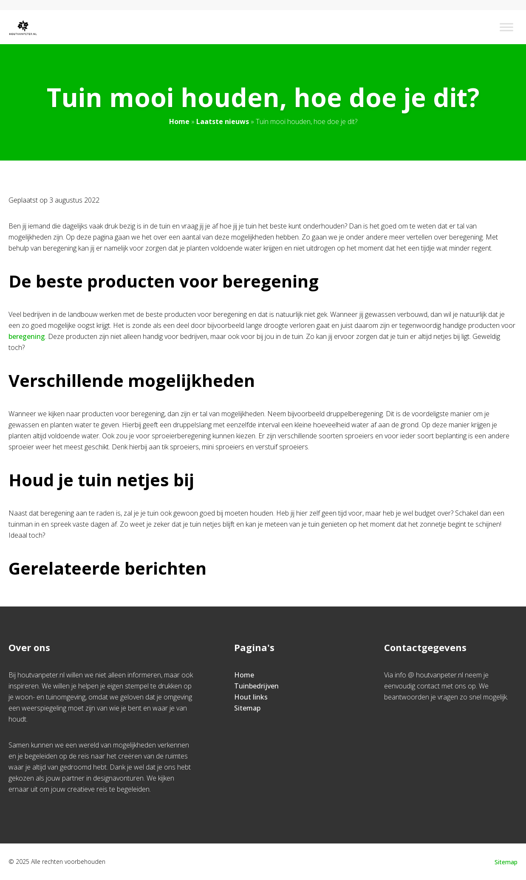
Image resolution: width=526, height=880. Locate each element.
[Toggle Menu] (506, 27)
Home (179, 121)
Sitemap (247, 708)
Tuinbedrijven (256, 686)
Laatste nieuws (222, 121)
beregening (26, 336)
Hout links (251, 697)
